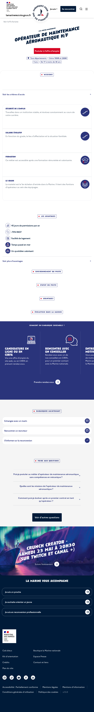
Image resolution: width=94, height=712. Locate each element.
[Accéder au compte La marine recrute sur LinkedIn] (33, 677)
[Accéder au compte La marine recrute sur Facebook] (26, 677)
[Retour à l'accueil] (40, 13)
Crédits (5, 662)
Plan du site (7, 668)
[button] (81, 9)
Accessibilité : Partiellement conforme (20, 687)
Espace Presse (39, 656)
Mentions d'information (73, 687)
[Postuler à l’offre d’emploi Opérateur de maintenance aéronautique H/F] (47, 51)
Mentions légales (50, 687)
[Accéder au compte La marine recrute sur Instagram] (4, 677)
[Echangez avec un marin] (47, 421)
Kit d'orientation (10, 656)
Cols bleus (7, 650)
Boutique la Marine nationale (46, 650)
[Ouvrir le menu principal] (86, 9)
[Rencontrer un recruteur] (47, 431)
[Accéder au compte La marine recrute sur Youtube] (19, 677)
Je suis (54, 8)
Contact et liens (40, 662)
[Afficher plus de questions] (47, 517)
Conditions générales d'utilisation (18, 692)
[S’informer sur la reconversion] (47, 440)
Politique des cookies (48, 692)
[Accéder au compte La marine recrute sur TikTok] (11, 677)
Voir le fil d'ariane (10, 21)
